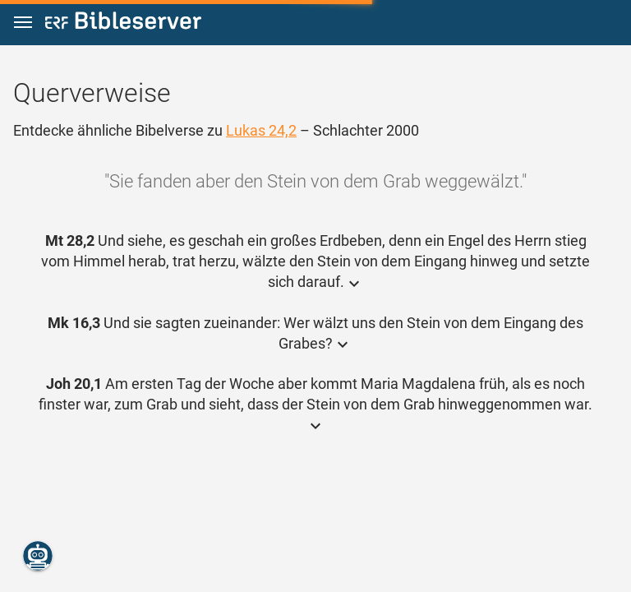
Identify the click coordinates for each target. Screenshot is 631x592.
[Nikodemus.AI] (38, 556)
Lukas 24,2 (261, 130)
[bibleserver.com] (123, 23)
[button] (23, 22)
